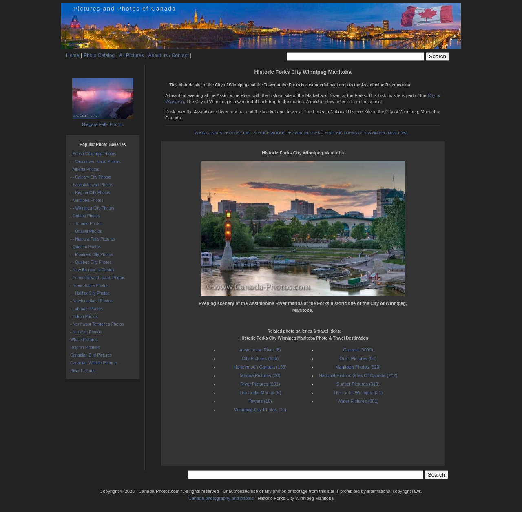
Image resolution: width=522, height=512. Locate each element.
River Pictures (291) (260, 384)
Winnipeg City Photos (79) (260, 409)
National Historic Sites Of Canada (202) (358, 375)
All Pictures (131, 55)
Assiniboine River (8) (260, 349)
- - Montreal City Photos (91, 254)
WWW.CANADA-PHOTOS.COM (222, 133)
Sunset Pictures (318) (358, 384)
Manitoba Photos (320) (357, 366)
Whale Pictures (83, 340)
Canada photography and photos (221, 498)
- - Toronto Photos (86, 223)
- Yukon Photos (84, 316)
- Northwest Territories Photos (97, 324)
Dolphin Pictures (85, 347)
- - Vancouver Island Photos (95, 161)
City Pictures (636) (260, 358)
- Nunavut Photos (86, 332)
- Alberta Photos (84, 169)
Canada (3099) (358, 349)
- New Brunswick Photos (92, 270)
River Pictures (82, 371)
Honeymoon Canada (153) (260, 366)
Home (72, 55)
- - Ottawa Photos (86, 231)
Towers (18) (260, 401)
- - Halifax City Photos (90, 293)
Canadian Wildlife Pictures (94, 363)
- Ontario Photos (85, 216)
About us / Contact (168, 55)
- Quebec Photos (85, 247)
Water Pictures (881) (358, 401)
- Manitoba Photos (86, 200)
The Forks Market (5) (260, 392)
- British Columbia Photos (93, 154)
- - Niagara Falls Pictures (92, 239)
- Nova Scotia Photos (89, 285)
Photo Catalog (99, 55)
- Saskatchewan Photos (91, 185)
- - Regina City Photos (90, 192)
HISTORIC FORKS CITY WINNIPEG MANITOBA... (368, 133)
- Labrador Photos (86, 309)
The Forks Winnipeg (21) (358, 392)
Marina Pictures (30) (260, 375)
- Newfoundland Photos (91, 301)
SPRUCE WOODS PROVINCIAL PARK (287, 133)
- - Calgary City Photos (90, 177)
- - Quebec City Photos (90, 262)
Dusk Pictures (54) (358, 358)
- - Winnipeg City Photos (92, 208)
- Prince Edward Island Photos (97, 278)
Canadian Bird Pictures (91, 355)
